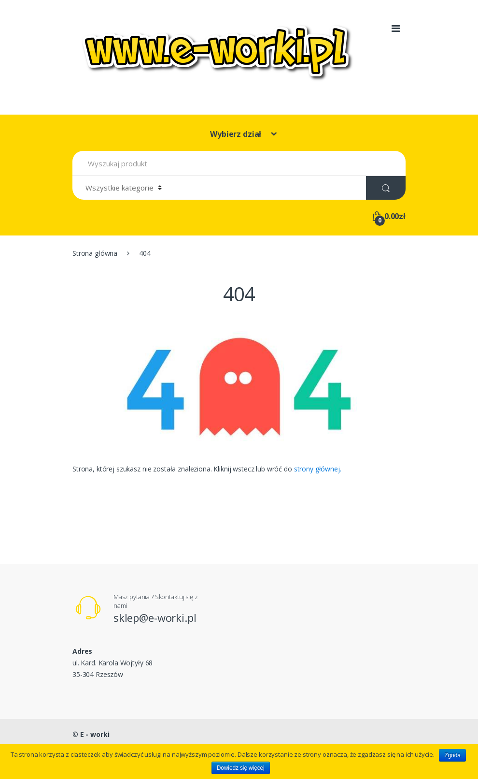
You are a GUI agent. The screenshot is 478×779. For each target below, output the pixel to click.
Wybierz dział (236, 134)
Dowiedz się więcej (241, 767)
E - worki (95, 734)
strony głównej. (317, 468)
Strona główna (94, 253)
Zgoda (452, 755)
